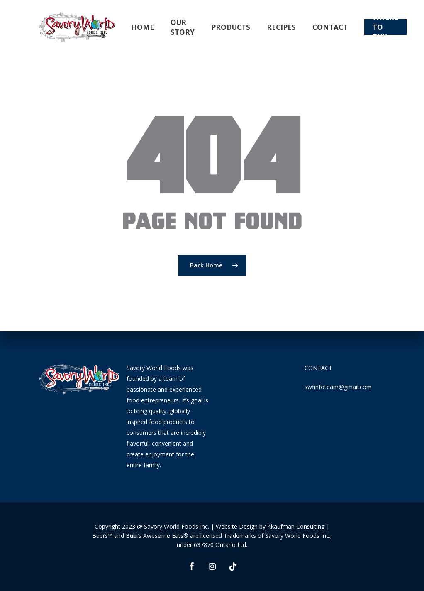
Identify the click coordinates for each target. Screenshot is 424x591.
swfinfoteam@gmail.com (338, 387)
